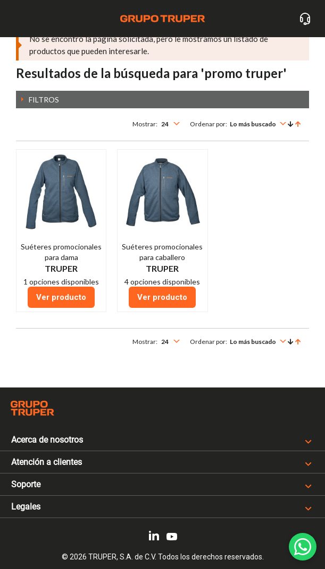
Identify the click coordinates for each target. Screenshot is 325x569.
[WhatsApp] (302, 547)
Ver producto (61, 297)
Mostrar (144, 124)
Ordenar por (208, 124)
